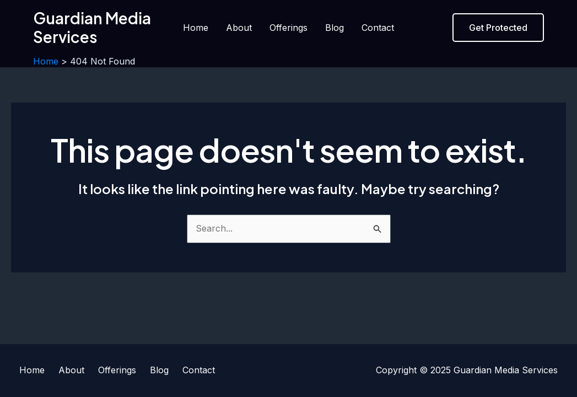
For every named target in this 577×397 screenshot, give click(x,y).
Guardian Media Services (92, 27)
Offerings (288, 27)
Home (195, 27)
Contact (378, 27)
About (239, 27)
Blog (334, 27)
